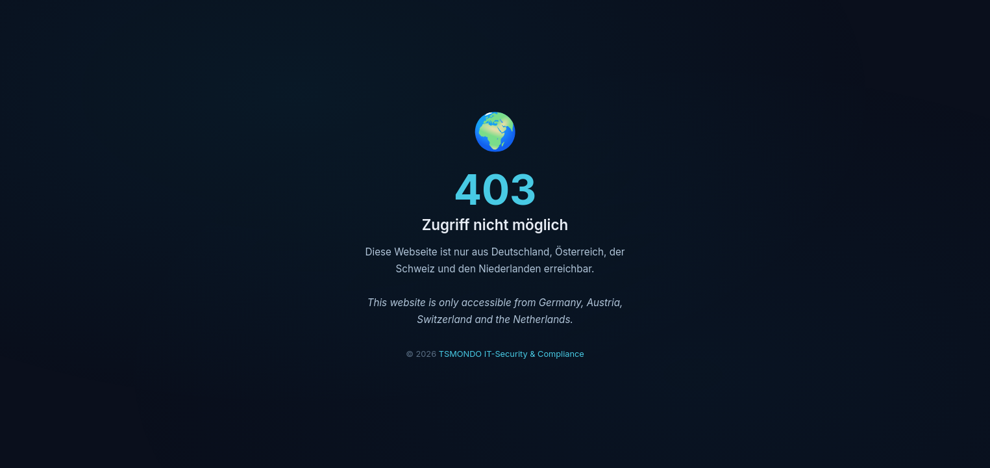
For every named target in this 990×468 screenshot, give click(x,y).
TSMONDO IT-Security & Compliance (511, 354)
